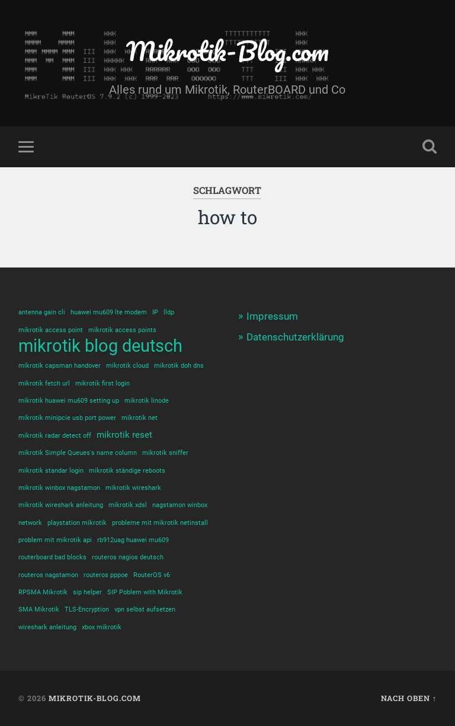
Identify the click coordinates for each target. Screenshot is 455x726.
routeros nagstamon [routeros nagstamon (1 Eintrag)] (48, 575)
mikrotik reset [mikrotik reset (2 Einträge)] (124, 434)
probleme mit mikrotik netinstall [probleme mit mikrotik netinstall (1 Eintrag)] (160, 523)
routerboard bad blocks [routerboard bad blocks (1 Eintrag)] (52, 557)
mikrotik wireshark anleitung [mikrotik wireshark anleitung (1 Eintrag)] (60, 505)
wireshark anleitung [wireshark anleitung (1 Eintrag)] (47, 627)
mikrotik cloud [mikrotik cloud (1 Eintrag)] (127, 366)
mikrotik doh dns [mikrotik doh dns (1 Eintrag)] (179, 366)
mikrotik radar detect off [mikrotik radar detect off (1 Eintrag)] (54, 436)
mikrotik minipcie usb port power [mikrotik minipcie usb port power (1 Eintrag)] (67, 418)
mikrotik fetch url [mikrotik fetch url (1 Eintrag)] (44, 383)
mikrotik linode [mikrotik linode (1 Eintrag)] (146, 401)
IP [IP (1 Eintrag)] (155, 312)
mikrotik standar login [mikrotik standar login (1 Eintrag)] (51, 471)
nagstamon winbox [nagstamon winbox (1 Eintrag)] (179, 505)
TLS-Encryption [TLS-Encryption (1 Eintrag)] (87, 609)
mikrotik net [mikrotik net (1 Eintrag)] (139, 418)
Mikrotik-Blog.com (227, 51)
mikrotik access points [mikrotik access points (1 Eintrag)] (122, 330)
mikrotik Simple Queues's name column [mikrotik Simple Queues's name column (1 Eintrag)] (77, 453)
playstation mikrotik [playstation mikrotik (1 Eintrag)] (77, 523)
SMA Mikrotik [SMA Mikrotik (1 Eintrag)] (38, 609)
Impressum (272, 316)
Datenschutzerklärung (295, 337)
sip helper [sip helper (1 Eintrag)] (87, 592)
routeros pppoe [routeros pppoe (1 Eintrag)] (106, 575)
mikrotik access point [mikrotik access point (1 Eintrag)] (50, 330)
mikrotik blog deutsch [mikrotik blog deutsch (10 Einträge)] (100, 346)
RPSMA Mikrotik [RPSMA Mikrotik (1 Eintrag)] (43, 592)
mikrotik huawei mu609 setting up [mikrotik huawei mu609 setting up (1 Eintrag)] (68, 401)
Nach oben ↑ (409, 698)
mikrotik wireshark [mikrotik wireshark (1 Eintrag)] (133, 488)
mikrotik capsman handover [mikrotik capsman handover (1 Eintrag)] (59, 366)
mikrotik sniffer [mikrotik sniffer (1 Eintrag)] (165, 453)
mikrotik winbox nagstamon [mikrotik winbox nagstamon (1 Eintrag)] (59, 488)
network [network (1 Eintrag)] (30, 523)
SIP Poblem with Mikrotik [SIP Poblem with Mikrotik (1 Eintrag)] (144, 592)
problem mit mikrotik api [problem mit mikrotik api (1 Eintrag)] (55, 540)
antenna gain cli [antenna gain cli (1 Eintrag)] (41, 312)
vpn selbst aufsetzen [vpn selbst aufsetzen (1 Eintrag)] (144, 609)
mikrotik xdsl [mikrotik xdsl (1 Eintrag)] (127, 505)
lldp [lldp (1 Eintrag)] (169, 312)
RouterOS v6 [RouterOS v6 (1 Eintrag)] (151, 575)
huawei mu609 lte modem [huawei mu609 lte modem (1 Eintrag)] (109, 312)
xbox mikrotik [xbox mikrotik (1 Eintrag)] (101, 627)
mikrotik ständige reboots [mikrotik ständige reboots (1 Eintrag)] (127, 471)
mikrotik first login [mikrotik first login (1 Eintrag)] (102, 383)
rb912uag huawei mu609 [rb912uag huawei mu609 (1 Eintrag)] (133, 540)
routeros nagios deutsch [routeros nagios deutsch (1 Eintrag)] (128, 557)
